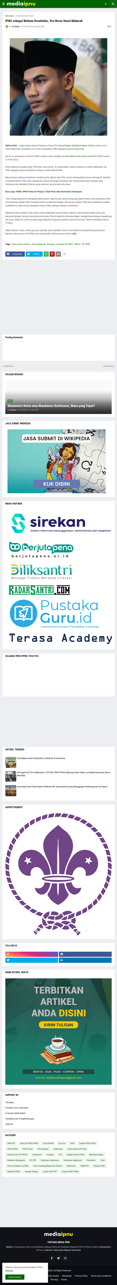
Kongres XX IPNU (64, 244)
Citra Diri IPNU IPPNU (29, 1143)
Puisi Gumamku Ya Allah (17, 1166)
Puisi (102, 1160)
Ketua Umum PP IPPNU (17, 1154)
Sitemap (9, 1270)
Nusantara (105, 1247)
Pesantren (91, 1160)
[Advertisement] (58, 297)
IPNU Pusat (28, 1149)
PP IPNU (86, 244)
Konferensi (37, 1154)
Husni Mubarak (38, 244)
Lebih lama (108, 366)
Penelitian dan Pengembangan (19, 1118)
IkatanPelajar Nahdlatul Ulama (72, 145)
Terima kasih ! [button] (14, 1277)
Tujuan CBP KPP (50, 1171)
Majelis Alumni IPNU (75, 1154)
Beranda (9, 16)
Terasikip (9, 1102)
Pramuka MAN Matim (15, 1113)
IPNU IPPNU (12, 1149)
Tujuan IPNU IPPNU (70, 1171)
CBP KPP (11, 1143)
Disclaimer (67, 1276)
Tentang (54, 1279)
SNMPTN (84, 1166)
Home (64, 1279)
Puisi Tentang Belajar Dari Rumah (47, 1166)
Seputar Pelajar (31, 1171)
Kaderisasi (58, 1149)
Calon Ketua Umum (25, 16)
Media (9, 1247)
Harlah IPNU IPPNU (87, 1143)
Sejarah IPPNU (13, 1171)
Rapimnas (71, 1166)
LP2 (60, 1154)
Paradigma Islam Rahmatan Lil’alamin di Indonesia (41, 758)
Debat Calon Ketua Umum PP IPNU (85, 156)
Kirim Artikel (53, 1276)
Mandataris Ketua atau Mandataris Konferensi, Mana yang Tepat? (51, 406)
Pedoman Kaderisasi (50, 1160)
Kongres (51, 244)
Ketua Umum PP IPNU (76, 1149)
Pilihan (77, 244)
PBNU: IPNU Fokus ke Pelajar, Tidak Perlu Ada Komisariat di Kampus (49, 191)
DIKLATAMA (48, 1143)
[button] (3, 4)
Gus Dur (62, 1143)
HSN (72, 1143)
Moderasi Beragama (16, 1160)
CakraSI (9, 1124)
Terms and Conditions (101, 1276)
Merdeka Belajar (96, 1154)
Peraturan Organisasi (73, 1160)
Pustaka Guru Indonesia (16, 1108)
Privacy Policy (81, 1276)
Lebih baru (9, 366)
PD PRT (33, 1160)
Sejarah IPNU (99, 1166)
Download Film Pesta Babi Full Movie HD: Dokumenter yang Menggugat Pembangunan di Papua (62, 786)
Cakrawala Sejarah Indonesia (67, 1250)
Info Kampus (43, 1149)
